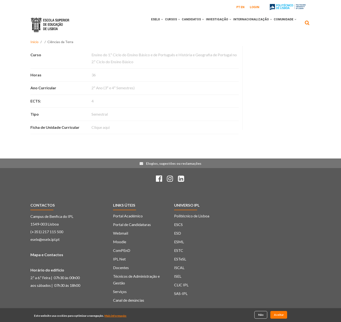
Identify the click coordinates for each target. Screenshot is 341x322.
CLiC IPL (181, 284)
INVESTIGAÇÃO (211, 24)
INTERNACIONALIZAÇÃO (248, 24)
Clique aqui (100, 127)
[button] (146, 24)
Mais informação (115, 315)
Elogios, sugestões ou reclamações (173, 163)
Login (254, 7)
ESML (179, 241)
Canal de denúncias (128, 300)
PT (238, 7)
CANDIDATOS (182, 24)
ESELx (141, 24)
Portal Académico (128, 216)
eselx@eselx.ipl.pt (45, 239)
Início (34, 42)
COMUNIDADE (283, 24)
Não (261, 315)
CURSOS (159, 24)
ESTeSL (180, 259)
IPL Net (119, 259)
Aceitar (279, 315)
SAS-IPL (181, 293)
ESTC (178, 250)
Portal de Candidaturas (132, 224)
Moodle (119, 241)
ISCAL (179, 267)
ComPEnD (121, 250)
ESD (177, 233)
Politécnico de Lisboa (191, 216)
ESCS (178, 224)
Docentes (121, 267)
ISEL (177, 276)
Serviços (120, 291)
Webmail (120, 233)
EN (242, 7)
